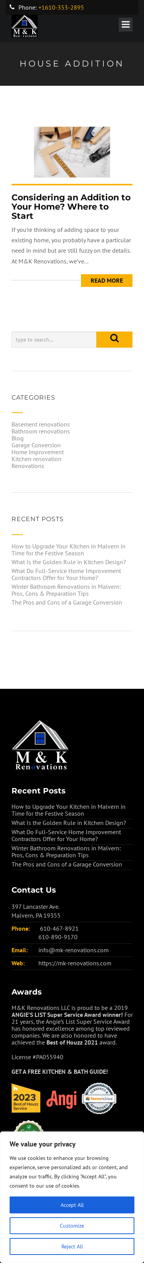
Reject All (72, 1246)
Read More (107, 280)
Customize (72, 1225)
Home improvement (38, 452)
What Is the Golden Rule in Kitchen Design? (69, 562)
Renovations (28, 466)
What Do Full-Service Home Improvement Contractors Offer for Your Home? (66, 574)
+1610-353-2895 (61, 7)
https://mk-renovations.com (74, 963)
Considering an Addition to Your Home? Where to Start (71, 206)
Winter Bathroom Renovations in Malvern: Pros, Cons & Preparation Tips (66, 590)
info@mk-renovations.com (73, 950)
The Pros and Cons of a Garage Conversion (67, 602)
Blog (18, 438)
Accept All (72, 1204)
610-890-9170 (58, 937)
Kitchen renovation (36, 459)
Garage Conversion (36, 445)
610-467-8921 (59, 928)
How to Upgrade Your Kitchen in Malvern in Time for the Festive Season (69, 549)
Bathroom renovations (41, 431)
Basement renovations (41, 424)
